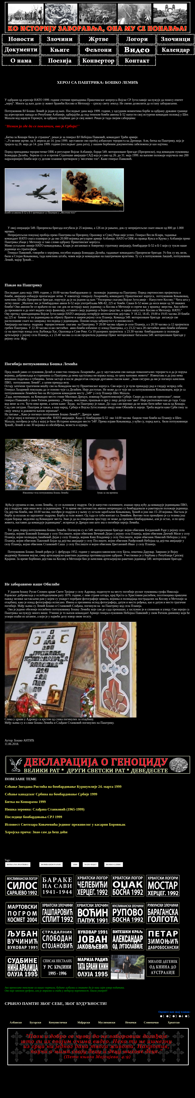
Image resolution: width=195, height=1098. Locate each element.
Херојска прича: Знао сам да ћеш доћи (36, 832)
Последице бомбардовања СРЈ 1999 (33, 817)
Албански (16, 1022)
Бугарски (35, 1022)
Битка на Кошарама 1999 (25, 802)
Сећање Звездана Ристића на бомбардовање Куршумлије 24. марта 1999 (63, 787)
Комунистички (58, 1022)
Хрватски (174, 1022)
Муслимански (106, 1022)
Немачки (130, 1022)
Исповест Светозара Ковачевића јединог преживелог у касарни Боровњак (65, 824)
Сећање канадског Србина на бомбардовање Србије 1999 (51, 794)
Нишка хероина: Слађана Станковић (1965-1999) (45, 809)
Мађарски (83, 1022)
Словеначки (151, 1022)
